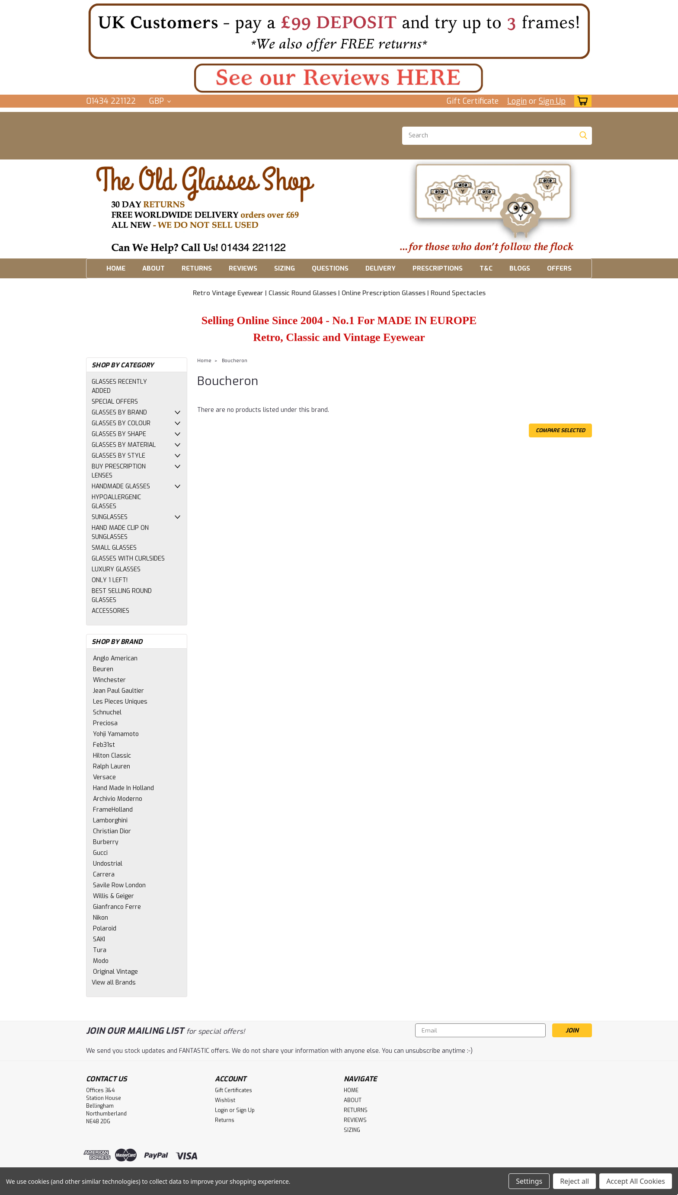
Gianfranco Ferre (117, 907)
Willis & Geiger (113, 896)
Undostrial (107, 864)
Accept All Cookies (635, 1181)
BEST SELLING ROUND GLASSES (122, 595)
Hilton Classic (112, 756)
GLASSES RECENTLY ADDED (119, 386)
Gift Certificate (473, 101)
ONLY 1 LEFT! (110, 580)
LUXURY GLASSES (116, 569)
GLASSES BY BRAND (119, 412)
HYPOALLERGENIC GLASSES (116, 501)
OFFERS (559, 268)
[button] (339, 31)
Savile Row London (119, 885)
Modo (101, 961)
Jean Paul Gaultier (118, 691)
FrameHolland (113, 810)
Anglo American (115, 658)
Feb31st (104, 745)
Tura (99, 950)
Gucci (100, 853)
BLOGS (519, 268)
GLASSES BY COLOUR (121, 423)
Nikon (100, 918)
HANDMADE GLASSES (121, 486)
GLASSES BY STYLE (118, 456)
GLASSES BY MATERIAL (124, 445)
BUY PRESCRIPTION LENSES (119, 471)
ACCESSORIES (110, 611)
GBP (160, 101)
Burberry (105, 842)
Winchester (109, 680)
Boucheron (234, 360)
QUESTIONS (330, 268)
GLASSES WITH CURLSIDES (128, 558)
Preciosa (105, 723)
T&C (486, 268)
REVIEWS (243, 268)
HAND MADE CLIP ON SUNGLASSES (120, 532)
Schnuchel (107, 712)
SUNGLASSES (110, 517)
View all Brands (114, 982)
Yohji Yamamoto (116, 734)
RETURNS (197, 268)
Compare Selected (560, 430)
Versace (104, 777)
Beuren (103, 669)
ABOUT (153, 268)
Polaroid (104, 928)
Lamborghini (110, 820)
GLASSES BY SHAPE (119, 434)
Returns (224, 1120)
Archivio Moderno (117, 799)
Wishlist (225, 1100)
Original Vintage (115, 972)
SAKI (99, 939)
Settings (529, 1181)
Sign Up (552, 101)
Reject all (574, 1181)
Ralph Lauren (111, 766)
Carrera (104, 874)
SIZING (284, 268)
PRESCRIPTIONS (438, 268)
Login (517, 101)
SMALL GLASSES (114, 548)
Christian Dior (112, 831)
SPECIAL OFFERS (115, 402)
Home (204, 360)
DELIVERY (380, 268)
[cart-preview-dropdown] (581, 101)
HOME (115, 268)
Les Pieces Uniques (120, 702)
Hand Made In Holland (123, 788)
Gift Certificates (233, 1090)
